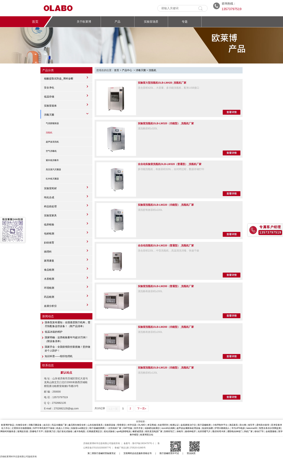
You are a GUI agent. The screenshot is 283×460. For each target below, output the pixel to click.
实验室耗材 (50, 188)
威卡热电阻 (79, 431)
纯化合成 (49, 197)
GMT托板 (127, 428)
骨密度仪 (121, 425)
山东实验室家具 (95, 425)
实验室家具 (50, 215)
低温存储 (49, 96)
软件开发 (138, 428)
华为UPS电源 (238, 428)
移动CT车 (259, 431)
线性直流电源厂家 (153, 431)
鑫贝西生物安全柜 (77, 425)
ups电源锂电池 (123, 431)
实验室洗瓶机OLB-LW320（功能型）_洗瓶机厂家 (166, 123)
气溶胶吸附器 (52, 123)
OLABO (141, 425)
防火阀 (243, 425)
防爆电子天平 (36, 431)
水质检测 (49, 278)
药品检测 (49, 296)
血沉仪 (46, 425)
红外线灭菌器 (52, 178)
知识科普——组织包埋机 (59, 356)
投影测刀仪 (50, 431)
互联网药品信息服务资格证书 (137, 453)
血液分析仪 (50, 305)
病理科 (48, 251)
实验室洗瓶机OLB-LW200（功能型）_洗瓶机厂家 (166, 326)
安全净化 (49, 87)
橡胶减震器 (137, 431)
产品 (117, 21)
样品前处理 (50, 206)
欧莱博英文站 (146, 434)
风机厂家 (248, 431)
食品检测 (49, 269)
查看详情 (232, 112)
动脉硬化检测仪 (152, 428)
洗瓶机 (49, 132)
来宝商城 (151, 425)
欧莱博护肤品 (7, 425)
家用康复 (49, 260)
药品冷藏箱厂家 (59, 425)
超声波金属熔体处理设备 (188, 428)
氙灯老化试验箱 (64, 431)
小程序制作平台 (220, 425)
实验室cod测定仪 (79, 428)
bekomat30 (251, 428)
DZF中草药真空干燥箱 (44, 428)
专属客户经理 (270, 227)
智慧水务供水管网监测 (270, 428)
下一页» (141, 408)
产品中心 (127, 70)
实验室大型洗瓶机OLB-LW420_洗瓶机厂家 (162, 82)
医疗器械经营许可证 (169, 453)
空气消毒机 (51, 151)
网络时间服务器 (8, 431)
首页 (35, 22)
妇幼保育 (49, 242)
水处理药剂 (163, 425)
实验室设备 (110, 425)
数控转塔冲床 (218, 431)
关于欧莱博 (84, 21)
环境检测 (49, 287)
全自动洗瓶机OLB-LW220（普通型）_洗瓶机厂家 (166, 245)
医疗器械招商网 (97, 428)
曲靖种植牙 (190, 431)
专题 (185, 21)
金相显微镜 (271, 431)
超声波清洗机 (52, 142)
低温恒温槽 (207, 428)
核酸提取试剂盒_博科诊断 (58, 78)
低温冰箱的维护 (53, 331)
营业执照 (191, 453)
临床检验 (49, 224)
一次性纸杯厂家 (113, 428)
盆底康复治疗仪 (188, 425)
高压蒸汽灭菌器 (53, 169)
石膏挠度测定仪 (94, 431)
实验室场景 (151, 21)
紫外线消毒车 (52, 160)
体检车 (180, 431)
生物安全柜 (21, 425)
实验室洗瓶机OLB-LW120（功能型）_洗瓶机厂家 (166, 367)
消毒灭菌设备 (35, 425)
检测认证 (174, 425)
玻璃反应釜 (22, 431)
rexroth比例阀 (168, 428)
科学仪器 (132, 425)
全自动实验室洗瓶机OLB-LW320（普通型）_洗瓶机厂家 (169, 164)
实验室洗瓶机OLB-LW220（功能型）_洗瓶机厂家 (166, 204)
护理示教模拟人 (222, 428)
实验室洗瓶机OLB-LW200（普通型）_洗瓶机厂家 (166, 286)
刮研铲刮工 (169, 431)
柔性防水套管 (262, 425)
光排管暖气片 (204, 431)
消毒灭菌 (49, 114)
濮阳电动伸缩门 (234, 431)
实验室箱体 (50, 105)
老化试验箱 (109, 431)
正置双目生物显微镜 (21, 428)
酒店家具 (233, 425)
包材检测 (49, 233)
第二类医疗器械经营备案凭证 (102, 453)
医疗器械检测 (204, 425)
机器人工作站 (62, 428)
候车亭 (251, 425)
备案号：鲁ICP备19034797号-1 (139, 443)
